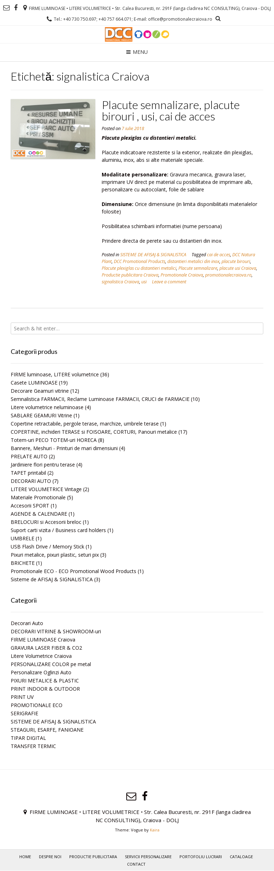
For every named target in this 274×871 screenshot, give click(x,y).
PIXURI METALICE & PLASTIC (45, 680)
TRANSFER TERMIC (33, 746)
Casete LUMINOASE (34, 382)
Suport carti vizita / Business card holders (58, 530)
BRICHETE (23, 563)
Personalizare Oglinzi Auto (41, 672)
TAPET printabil (28, 472)
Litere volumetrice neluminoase (47, 407)
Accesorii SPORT (30, 505)
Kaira (154, 830)
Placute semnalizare (197, 268)
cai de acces (218, 255)
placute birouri (236, 261)
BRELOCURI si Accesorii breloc (46, 522)
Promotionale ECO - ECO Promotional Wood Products (73, 571)
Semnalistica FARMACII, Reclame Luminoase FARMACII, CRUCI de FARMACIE (100, 399)
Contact (136, 864)
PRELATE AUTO (29, 456)
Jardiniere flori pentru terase (43, 464)
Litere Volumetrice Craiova (41, 656)
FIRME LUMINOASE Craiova (43, 639)
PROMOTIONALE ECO (36, 705)
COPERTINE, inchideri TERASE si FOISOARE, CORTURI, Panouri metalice (94, 431)
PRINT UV (22, 697)
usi (144, 282)
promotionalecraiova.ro (228, 275)
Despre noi (50, 856)
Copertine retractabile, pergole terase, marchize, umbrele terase (85, 423)
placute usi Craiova (237, 268)
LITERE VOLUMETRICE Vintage (46, 489)
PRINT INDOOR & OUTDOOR (45, 688)
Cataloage (241, 856)
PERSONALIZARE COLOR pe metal (51, 664)
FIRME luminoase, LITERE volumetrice (55, 374)
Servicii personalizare (148, 856)
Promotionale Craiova (182, 275)
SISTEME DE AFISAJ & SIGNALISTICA (153, 255)
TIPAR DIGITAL (28, 738)
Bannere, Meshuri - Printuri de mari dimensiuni (64, 448)
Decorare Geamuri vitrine (40, 390)
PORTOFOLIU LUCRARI (200, 856)
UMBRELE (22, 538)
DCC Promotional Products (139, 261)
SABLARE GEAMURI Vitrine (41, 415)
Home (25, 856)
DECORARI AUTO (31, 481)
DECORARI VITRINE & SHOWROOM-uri (56, 631)
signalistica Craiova (120, 282)
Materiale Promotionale (38, 497)
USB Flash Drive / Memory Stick (47, 546)
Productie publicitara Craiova (130, 275)
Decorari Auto (27, 623)
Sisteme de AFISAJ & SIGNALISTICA (52, 579)
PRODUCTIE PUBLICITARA (93, 856)
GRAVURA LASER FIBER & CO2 (46, 647)
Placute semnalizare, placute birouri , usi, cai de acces (171, 110)
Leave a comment (169, 282)
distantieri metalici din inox (193, 261)
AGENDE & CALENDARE (39, 513)
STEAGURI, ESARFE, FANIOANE (47, 729)
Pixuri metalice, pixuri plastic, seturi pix (55, 554)
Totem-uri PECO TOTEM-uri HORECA (54, 440)
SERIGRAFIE (24, 713)
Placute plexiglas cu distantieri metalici (139, 268)
